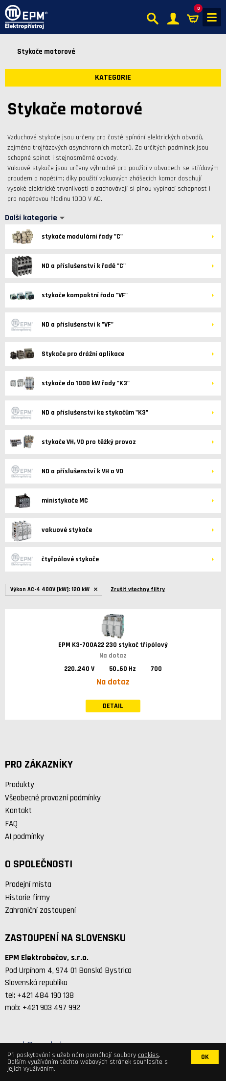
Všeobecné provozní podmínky (53, 798)
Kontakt (18, 810)
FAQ (11, 823)
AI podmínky (24, 836)
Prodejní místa (28, 884)
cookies (148, 1055)
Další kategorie (31, 218)
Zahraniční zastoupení (40, 910)
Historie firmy (27, 897)
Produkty (19, 784)
